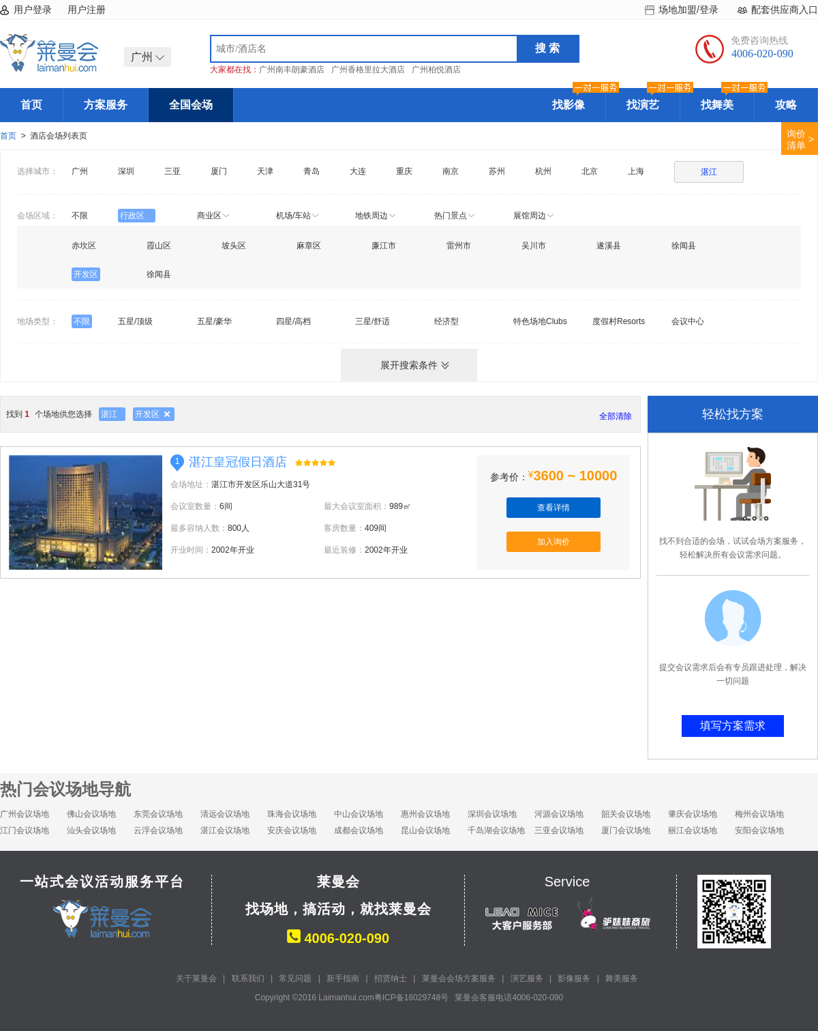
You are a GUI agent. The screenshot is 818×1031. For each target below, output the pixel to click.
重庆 (404, 171)
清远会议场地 (224, 814)
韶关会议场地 (625, 814)
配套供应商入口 (784, 9)
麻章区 (309, 245)
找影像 (578, 99)
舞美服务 (621, 978)
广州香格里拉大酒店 (368, 69)
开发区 (86, 274)
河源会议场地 (559, 814)
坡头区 (234, 245)
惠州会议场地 (425, 814)
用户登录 (33, 9)
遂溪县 (608, 245)
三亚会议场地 (559, 830)
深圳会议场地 (492, 814)
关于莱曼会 (196, 978)
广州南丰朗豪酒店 (291, 69)
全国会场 (191, 105)
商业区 (213, 215)
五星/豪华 (214, 321)
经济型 (446, 321)
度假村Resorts (618, 321)
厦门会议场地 (625, 830)
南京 (450, 171)
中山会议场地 (358, 814)
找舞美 (727, 99)
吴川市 (533, 245)
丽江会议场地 (692, 830)
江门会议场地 (24, 830)
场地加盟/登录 (688, 9)
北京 (589, 171)
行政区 (136, 215)
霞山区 (159, 245)
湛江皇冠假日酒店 (238, 462)
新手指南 (343, 978)
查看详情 (553, 507)
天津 (265, 171)
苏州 (497, 171)
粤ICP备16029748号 (411, 997)
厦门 (219, 171)
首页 (31, 105)
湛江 (709, 172)
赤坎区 (84, 245)
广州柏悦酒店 (436, 69)
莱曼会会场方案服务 (459, 978)
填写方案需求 (733, 725)
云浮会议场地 (158, 830)
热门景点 (455, 215)
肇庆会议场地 (692, 814)
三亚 (172, 171)
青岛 (311, 171)
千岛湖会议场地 (496, 830)
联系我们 (248, 978)
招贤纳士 (390, 978)
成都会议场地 (358, 830)
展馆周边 (534, 215)
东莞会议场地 (158, 814)
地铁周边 (376, 215)
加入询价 (553, 542)
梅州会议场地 (759, 814)
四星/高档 (293, 321)
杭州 (543, 171)
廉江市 (384, 245)
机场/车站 (298, 215)
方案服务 (105, 105)
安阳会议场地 (759, 830)
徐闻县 (683, 245)
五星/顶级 (135, 321)
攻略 (786, 105)
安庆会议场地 (291, 830)
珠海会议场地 (291, 814)
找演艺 (653, 99)
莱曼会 (49, 52)
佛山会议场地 (91, 814)
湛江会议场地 (224, 830)
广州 (80, 171)
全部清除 (615, 416)
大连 (358, 171)
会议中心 (687, 321)
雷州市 (458, 245)
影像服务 (574, 978)
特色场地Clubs (540, 321)
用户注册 (86, 9)
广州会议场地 (24, 814)
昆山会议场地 (425, 830)
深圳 (126, 171)
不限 (80, 215)
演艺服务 (527, 978)
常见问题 (295, 978)
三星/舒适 (372, 321)
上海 (636, 171)
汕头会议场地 (91, 830)
